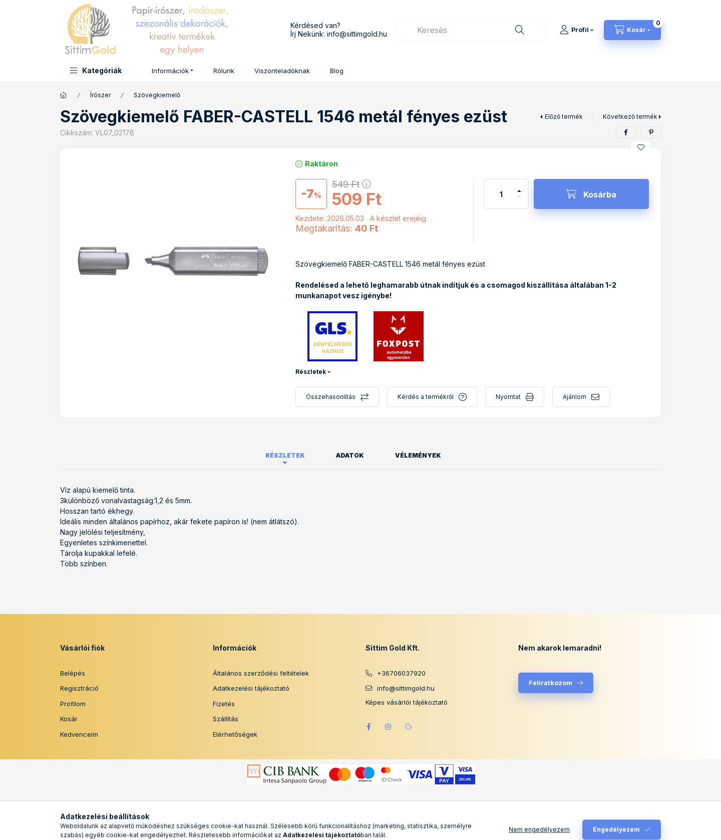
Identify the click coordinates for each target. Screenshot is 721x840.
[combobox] (470, 30)
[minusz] (519, 201)
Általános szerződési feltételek (261, 673)
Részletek (310, 371)
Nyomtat (508, 396)
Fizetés (224, 704)
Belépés (72, 673)
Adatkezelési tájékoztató (251, 688)
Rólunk (223, 71)
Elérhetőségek (235, 734)
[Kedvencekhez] (641, 147)
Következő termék (630, 116)
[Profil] (576, 30)
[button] (96, 70)
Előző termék (564, 116)
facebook (368, 727)
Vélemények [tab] (418, 455)
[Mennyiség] (501, 193)
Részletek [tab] (285, 455)
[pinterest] (651, 132)
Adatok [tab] (350, 455)
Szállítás (225, 719)
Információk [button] (170, 71)
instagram (389, 727)
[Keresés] (519, 30)
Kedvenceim (79, 734)
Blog (336, 71)
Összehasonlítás (330, 396)
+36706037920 (401, 673)
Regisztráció (79, 688)
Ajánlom (574, 396)
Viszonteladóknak (282, 71)
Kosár (69, 719)
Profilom (73, 704)
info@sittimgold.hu (357, 34)
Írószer (100, 95)
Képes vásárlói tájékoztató (407, 702)
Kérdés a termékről (426, 396)
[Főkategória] (63, 95)
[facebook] (626, 132)
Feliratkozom (550, 683)
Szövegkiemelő (157, 95)
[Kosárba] (591, 194)
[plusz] (519, 186)
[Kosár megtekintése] (632, 30)
